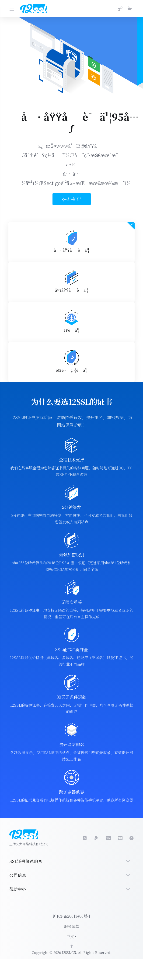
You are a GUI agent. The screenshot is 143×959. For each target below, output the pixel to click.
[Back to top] (71, 946)
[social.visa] (96, 838)
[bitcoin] (131, 838)
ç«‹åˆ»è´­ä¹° (68, 199)
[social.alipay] (85, 838)
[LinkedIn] (108, 838)
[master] (120, 838)
